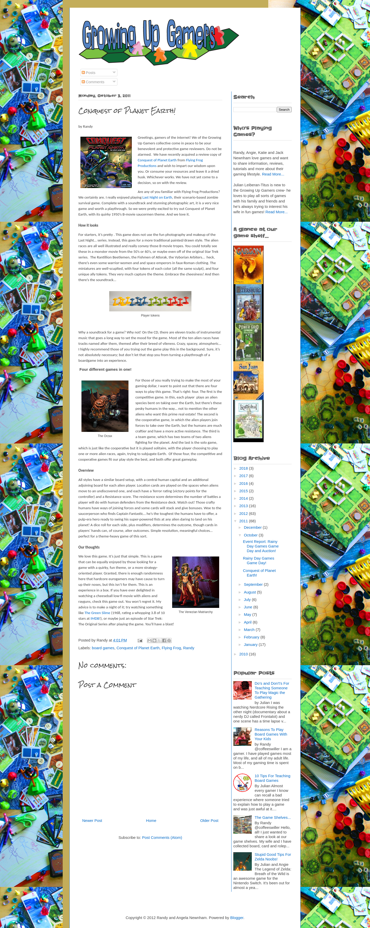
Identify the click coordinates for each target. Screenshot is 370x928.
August (250, 592)
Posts (89, 72)
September (254, 584)
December (253, 527)
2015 (244, 491)
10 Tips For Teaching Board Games (272, 778)
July (248, 599)
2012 (244, 513)
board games (103, 648)
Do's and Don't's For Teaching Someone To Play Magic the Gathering (272, 690)
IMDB (94, 618)
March (250, 629)
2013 (244, 506)
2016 (244, 483)
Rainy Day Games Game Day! (258, 560)
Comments (93, 82)
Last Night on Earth (157, 197)
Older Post (209, 820)
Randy (188, 648)
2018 (244, 468)
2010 (244, 654)
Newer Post (92, 820)
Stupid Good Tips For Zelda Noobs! (273, 856)
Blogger (236, 917)
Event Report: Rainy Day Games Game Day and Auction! (261, 546)
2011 (244, 521)
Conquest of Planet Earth (157, 160)
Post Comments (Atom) (162, 837)
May (248, 614)
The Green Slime (97, 612)
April (248, 622)
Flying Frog (171, 648)
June (248, 607)
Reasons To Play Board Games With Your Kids (271, 734)
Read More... (273, 174)
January (251, 644)
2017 (244, 476)
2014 (244, 498)
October (251, 535)
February (252, 637)
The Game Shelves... (273, 817)
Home (151, 820)
